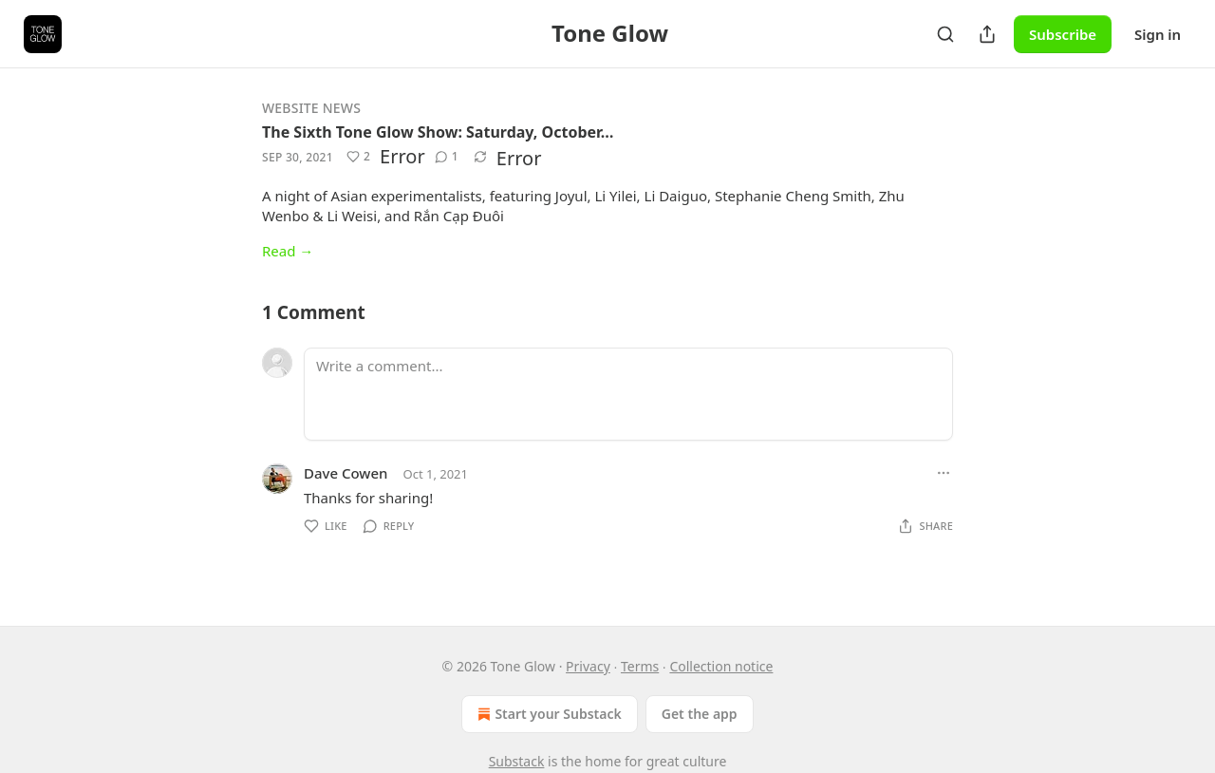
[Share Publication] (987, 34)
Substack (517, 761)
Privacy (588, 666)
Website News (311, 108)
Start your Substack (547, 714)
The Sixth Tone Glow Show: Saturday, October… (437, 132)
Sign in (1157, 34)
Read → (287, 250)
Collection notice (721, 666)
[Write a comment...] (628, 394)
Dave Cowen (345, 472)
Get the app (700, 714)
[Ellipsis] (943, 473)
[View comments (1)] (446, 156)
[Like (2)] (358, 156)
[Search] (945, 34)
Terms (640, 666)
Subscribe (1062, 34)
